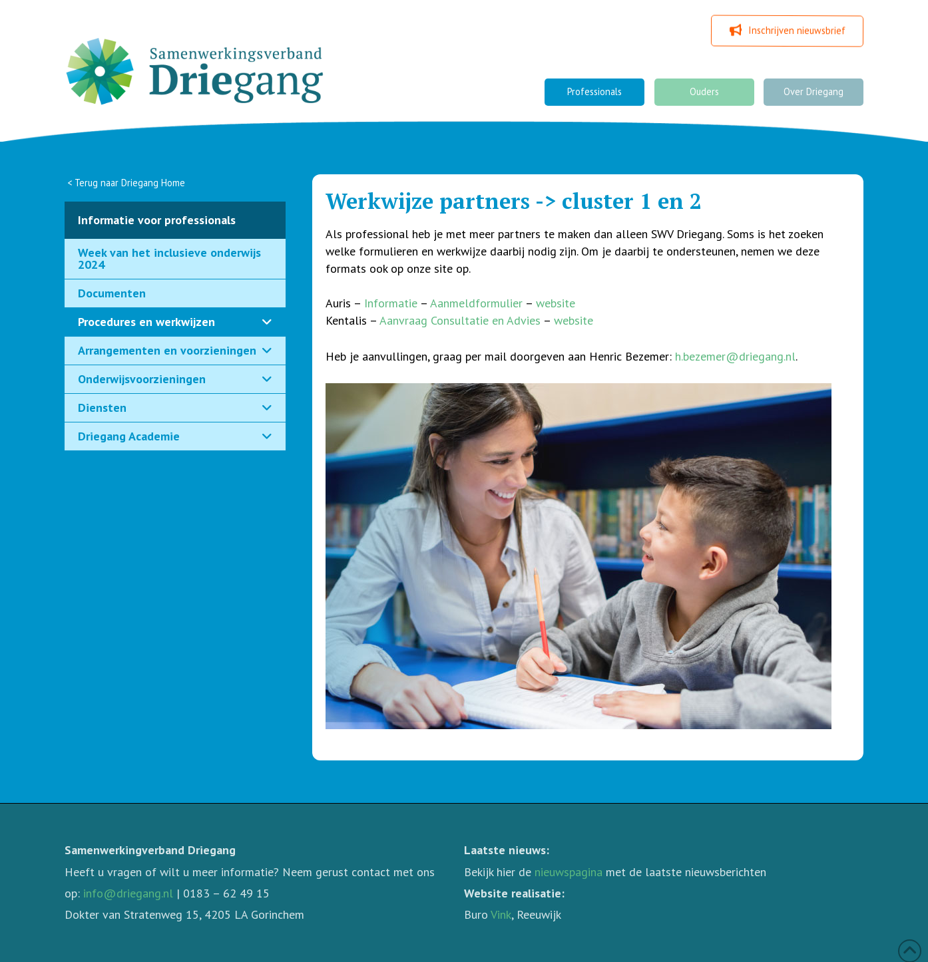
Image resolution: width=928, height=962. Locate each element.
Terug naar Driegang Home (130, 182)
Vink (501, 914)
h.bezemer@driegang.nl (735, 356)
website (555, 303)
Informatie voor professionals (157, 220)
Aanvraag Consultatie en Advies (460, 320)
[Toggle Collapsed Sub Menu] (175, 322)
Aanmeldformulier (476, 303)
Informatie (390, 303)
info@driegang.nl (128, 893)
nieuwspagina (568, 872)
